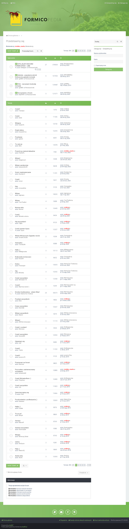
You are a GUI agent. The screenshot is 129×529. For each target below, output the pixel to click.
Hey (16, 186)
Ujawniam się (20, 341)
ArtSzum (22, 443)
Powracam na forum (22, 362)
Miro (20, 146)
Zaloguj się (97, 49)
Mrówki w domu (24, 216)
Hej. (16, 271)
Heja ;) (17, 449)
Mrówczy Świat (23, 436)
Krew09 (21, 258)
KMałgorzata (23, 251)
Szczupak (67, 186)
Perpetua (22, 380)
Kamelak (21, 308)
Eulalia (21, 408)
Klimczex (21, 329)
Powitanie (18, 137)
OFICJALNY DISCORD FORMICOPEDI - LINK (24, 65)
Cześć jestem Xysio (22, 229)
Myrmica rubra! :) (24, 287)
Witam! (17, 158)
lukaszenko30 (23, 167)
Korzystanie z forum (25, 93)
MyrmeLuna (67, 278)
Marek (21, 315)
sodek (66, 109)
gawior (21, 139)
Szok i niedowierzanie (23, 172)
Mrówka (21, 272)
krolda (66, 165)
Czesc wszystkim (21, 306)
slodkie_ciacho (20, 46)
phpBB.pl (24, 527)
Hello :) (17, 250)
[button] (73, 51)
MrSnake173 (23, 280)
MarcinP (21, 422)
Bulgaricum (22, 160)
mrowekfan (22, 188)
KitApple (23, 67)
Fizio (22, 394)
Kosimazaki (22, 429)
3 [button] (80, 50)
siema (17, 442)
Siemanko (18, 243)
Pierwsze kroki (33, 67)
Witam (17, 193)
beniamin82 (22, 373)
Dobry (17, 264)
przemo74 (22, 357)
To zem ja (18, 144)
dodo (20, 118)
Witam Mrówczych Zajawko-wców (27, 236)
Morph (21, 415)
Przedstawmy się (15, 41)
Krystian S (22, 174)
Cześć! (17, 109)
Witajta (17, 435)
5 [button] (84, 50)
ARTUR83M (67, 75)
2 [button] (78, 50)
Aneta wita (19, 456)
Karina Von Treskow (70, 263)
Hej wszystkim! (20, 222)
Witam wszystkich (21, 313)
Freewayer (22, 265)
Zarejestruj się (107, 49)
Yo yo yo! (18, 414)
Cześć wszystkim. (21, 334)
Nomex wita (19, 208)
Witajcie (18, 123)
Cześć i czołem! (21, 327)
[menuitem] (13, 3)
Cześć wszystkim (21, 278)
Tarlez (21, 350)
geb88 (21, 79)
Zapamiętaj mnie (101, 65)
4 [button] (82, 50)
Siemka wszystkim (22, 428)
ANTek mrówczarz (69, 313)
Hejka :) (17, 407)
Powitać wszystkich (22, 299)
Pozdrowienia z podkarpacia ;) (26, 400)
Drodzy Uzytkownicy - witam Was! (27, 292)
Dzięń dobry (19, 130)
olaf (20, 343)
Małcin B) (67, 399)
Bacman (21, 364)
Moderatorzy (29, 46)
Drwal (66, 137)
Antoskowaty (68, 63)
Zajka (20, 223)
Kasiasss (21, 401)
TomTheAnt (22, 202)
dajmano (21, 195)
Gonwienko (67, 235)
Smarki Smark (23, 237)
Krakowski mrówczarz (23, 257)
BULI (20, 301)
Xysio (22, 230)
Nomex (21, 209)
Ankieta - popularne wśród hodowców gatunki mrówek (26, 76)
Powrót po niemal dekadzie (25, 151)
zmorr (21, 181)
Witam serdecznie (21, 165)
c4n (20, 387)
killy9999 (21, 94)
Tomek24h (22, 244)
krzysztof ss (22, 132)
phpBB (11, 525)
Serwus (17, 421)
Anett (20, 457)
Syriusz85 (22, 336)
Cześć (17, 116)
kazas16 (21, 125)
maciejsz (21, 110)
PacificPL (22, 153)
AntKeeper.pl (68, 327)
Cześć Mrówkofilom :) (23, 378)
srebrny (66, 207)
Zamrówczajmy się (22, 392)
